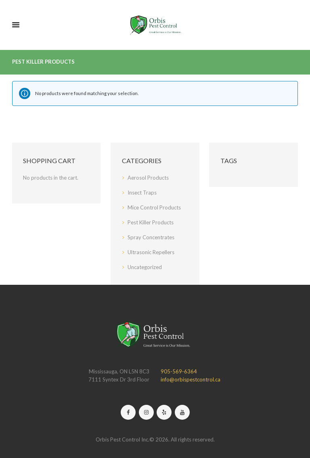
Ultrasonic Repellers (151, 252)
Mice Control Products (154, 207)
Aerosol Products (148, 177)
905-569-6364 (179, 371)
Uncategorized (145, 267)
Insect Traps (142, 192)
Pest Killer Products (151, 222)
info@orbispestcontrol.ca (190, 379)
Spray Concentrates (151, 237)
